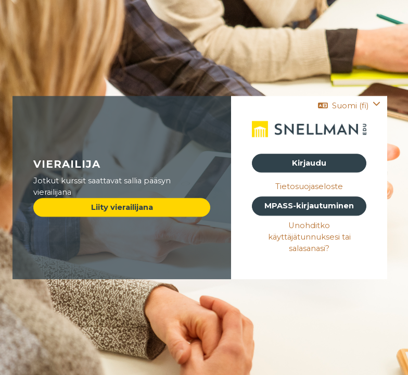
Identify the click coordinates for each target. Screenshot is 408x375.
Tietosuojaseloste (309, 187)
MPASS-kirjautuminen (309, 206)
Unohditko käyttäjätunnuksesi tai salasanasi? (309, 237)
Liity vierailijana (122, 208)
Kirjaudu (309, 163)
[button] (349, 105)
